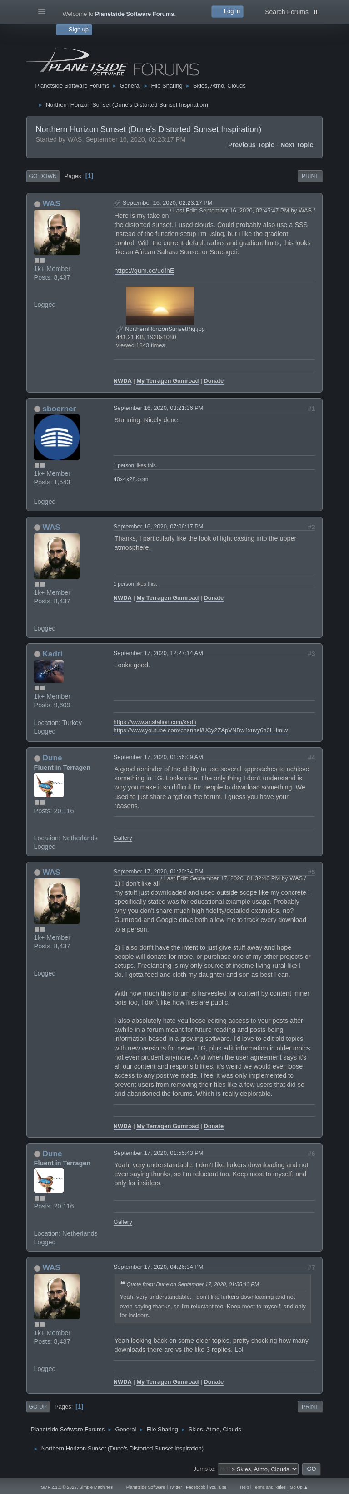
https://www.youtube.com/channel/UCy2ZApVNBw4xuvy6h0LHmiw (201, 730)
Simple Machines (96, 1486)
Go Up (38, 1407)
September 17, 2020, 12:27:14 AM (158, 653)
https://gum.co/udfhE (144, 270)
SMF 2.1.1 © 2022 (58, 1486)
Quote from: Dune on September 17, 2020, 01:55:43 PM (193, 1284)
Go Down (43, 176)
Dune (52, 757)
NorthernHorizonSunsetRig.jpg (160, 328)
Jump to (204, 1468)
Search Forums (291, 11)
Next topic (297, 144)
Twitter (175, 1486)
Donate (214, 380)
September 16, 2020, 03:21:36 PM (159, 407)
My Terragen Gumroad (167, 380)
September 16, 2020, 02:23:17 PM (168, 202)
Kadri (52, 653)
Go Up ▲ (299, 1486)
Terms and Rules (269, 1486)
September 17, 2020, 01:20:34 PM (159, 871)
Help (244, 1486)
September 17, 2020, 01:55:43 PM (159, 1152)
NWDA (123, 380)
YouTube (217, 1486)
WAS (51, 203)
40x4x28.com (131, 479)
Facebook (195, 1486)
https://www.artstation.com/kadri (155, 722)
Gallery (123, 837)
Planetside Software (145, 1486)
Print (310, 176)
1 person (124, 465)
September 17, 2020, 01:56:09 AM (158, 757)
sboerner (59, 408)
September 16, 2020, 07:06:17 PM (159, 526)
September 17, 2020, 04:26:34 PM (159, 1266)
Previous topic (251, 144)
